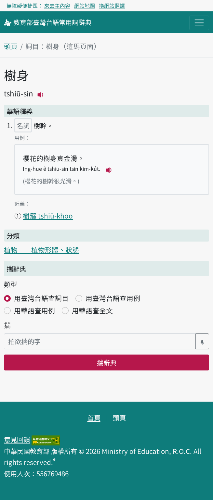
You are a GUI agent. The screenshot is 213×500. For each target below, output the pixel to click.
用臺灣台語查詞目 (41, 298)
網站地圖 (84, 5)
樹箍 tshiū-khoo (48, 215)
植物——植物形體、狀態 (41, 250)
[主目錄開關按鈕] (199, 23)
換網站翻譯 (112, 5)
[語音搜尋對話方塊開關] (202, 341)
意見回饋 (17, 439)
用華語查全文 (92, 310)
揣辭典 (106, 362)
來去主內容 (57, 5)
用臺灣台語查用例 (113, 298)
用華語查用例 (34, 310)
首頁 (93, 417)
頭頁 (11, 46)
